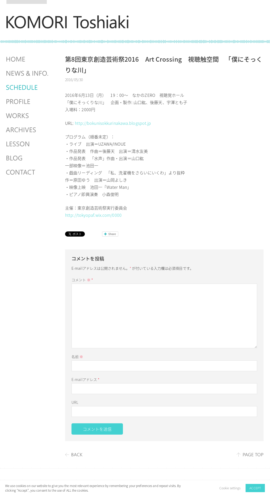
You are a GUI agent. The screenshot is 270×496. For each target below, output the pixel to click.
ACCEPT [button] (255, 488)
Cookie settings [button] (230, 488)
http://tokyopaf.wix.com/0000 (93, 215)
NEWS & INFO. (28, 73)
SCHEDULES (28, 87)
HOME (28, 59)
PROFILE (28, 101)
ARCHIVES (28, 130)
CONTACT (28, 172)
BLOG (28, 158)
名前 (77, 356)
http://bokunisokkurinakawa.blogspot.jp (113, 123)
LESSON (28, 144)
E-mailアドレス (85, 379)
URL (74, 402)
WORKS (28, 115)
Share (112, 234)
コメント (82, 280)
